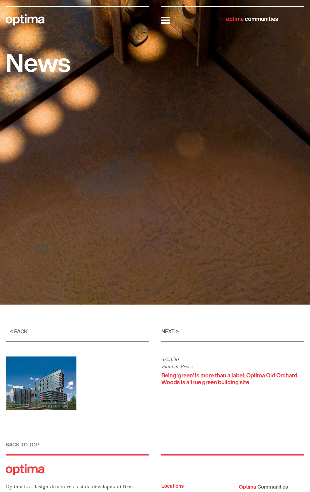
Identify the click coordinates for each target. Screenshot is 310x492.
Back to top (22, 444)
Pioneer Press (177, 366)
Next (167, 331)
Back (20, 331)
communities (252, 19)
